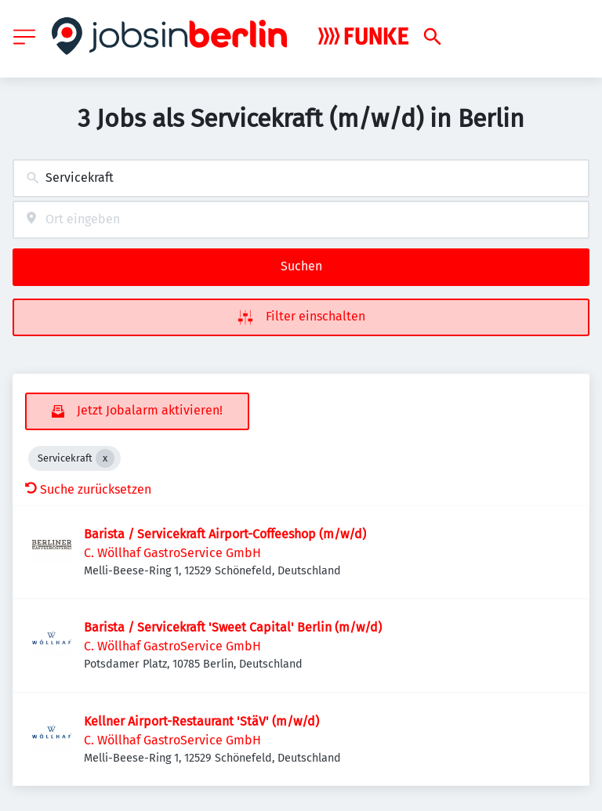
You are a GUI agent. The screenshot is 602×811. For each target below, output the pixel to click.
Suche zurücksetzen (88, 489)
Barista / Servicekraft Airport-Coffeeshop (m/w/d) (225, 534)
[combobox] (301, 178)
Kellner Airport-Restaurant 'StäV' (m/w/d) (201, 721)
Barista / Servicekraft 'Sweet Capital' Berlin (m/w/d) (233, 627)
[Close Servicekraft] (105, 458)
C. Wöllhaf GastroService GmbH (172, 552)
